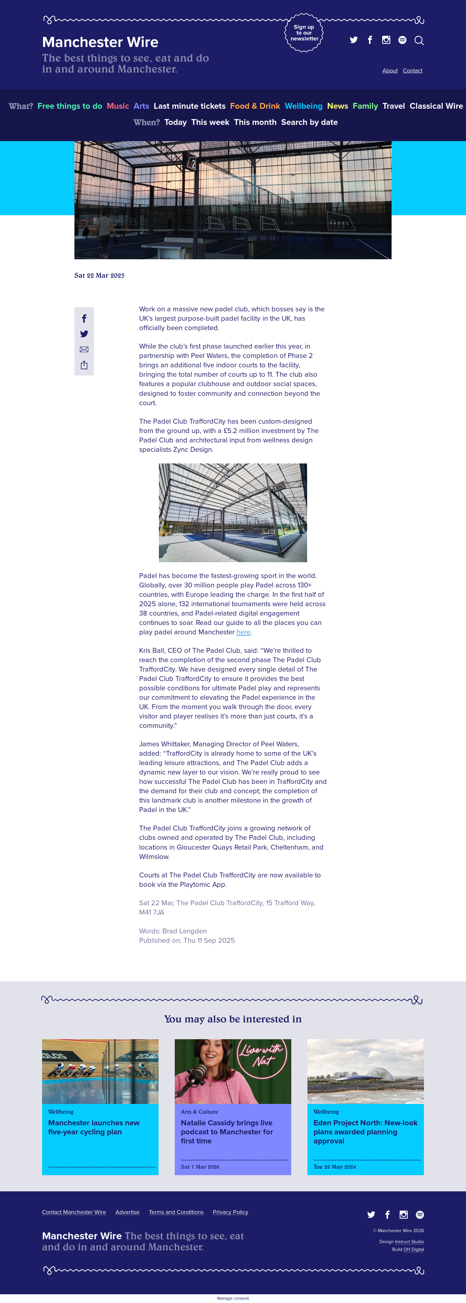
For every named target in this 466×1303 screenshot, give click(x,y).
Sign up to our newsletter (304, 32)
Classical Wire (436, 106)
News (337, 106)
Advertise (127, 1212)
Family (365, 106)
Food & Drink (255, 106)
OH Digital (414, 1249)
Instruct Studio (409, 1241)
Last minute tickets (190, 106)
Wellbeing (304, 106)
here (243, 632)
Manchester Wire (100, 42)
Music (118, 106)
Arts (141, 106)
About (390, 70)
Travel (394, 106)
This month (255, 122)
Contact (412, 70)
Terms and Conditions (176, 1212)
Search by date (309, 122)
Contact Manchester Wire (74, 1212)
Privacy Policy (230, 1212)
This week (210, 122)
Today (175, 122)
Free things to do (70, 106)
